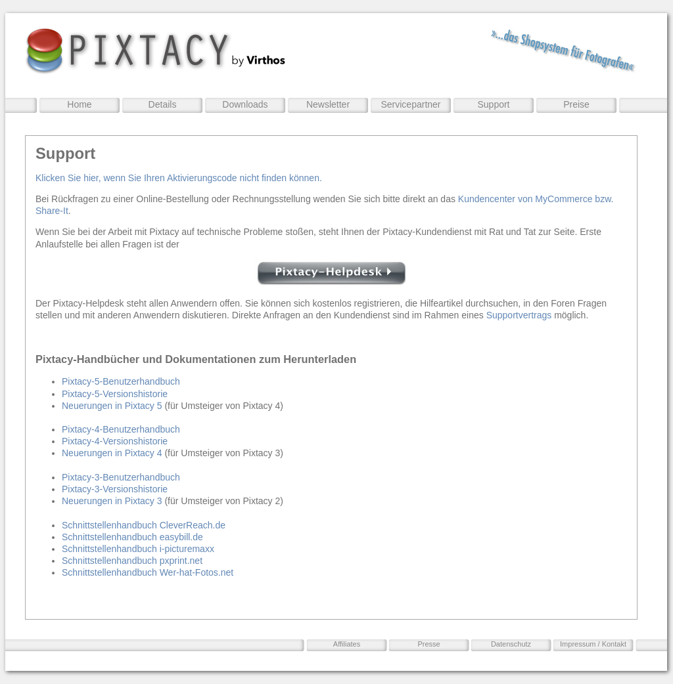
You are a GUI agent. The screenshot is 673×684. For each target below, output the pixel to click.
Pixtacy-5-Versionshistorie (115, 394)
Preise (576, 104)
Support (493, 104)
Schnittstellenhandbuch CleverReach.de (143, 525)
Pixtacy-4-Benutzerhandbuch (121, 429)
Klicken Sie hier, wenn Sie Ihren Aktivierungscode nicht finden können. (178, 178)
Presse (428, 644)
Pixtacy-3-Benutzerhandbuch (121, 477)
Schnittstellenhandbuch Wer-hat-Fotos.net (147, 572)
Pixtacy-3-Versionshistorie (115, 489)
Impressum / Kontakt (593, 644)
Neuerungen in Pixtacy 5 (112, 405)
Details (163, 104)
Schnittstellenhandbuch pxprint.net (132, 560)
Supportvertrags (519, 315)
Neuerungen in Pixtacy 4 (112, 453)
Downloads (244, 104)
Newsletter (328, 104)
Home (79, 104)
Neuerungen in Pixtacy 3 (112, 501)
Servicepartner (410, 104)
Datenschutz (511, 644)
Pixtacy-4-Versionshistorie (115, 441)
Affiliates (346, 644)
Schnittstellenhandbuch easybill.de (132, 537)
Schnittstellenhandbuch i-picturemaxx (138, 549)
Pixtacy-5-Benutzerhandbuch (121, 381)
